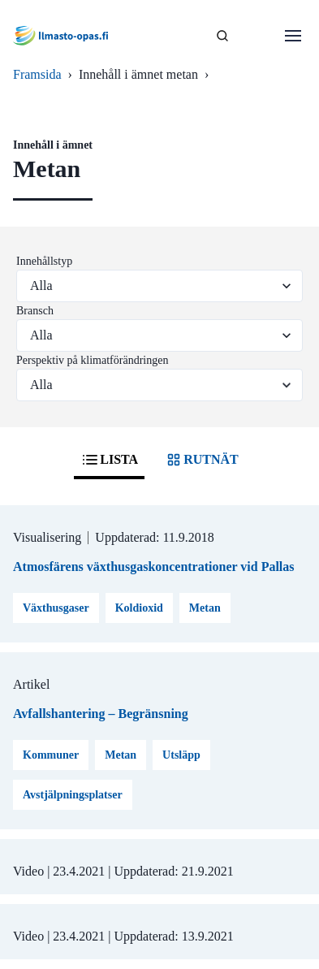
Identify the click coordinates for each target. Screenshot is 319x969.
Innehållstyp (44, 261)
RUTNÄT (201, 459)
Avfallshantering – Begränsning (100, 713)
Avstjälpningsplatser (73, 795)
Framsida (37, 74)
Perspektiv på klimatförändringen (92, 360)
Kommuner (51, 755)
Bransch (35, 311)
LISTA (109, 459)
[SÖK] (222, 35)
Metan (205, 608)
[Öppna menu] (293, 36)
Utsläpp (181, 755)
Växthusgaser (56, 608)
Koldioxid (139, 608)
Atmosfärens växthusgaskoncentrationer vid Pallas (154, 566)
